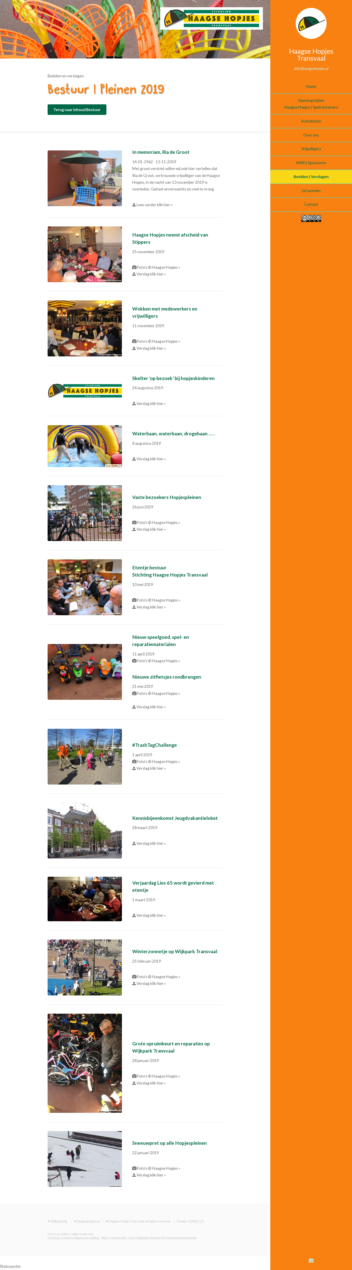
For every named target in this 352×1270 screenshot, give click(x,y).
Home (311, 86)
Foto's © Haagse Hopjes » (158, 267)
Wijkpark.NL (59, 1221)
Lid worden (311, 190)
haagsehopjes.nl (88, 1221)
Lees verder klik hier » (154, 204)
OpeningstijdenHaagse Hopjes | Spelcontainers (311, 104)
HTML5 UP (196, 1221)
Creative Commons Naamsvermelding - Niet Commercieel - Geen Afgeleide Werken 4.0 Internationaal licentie (122, 1238)
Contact (311, 204)
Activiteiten (311, 121)
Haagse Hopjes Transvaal (311, 54)
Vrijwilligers (311, 148)
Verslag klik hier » (151, 274)
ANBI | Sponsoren (311, 162)
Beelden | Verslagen (311, 176)
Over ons (311, 135)
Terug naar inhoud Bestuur (77, 109)
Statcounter (10, 1266)
